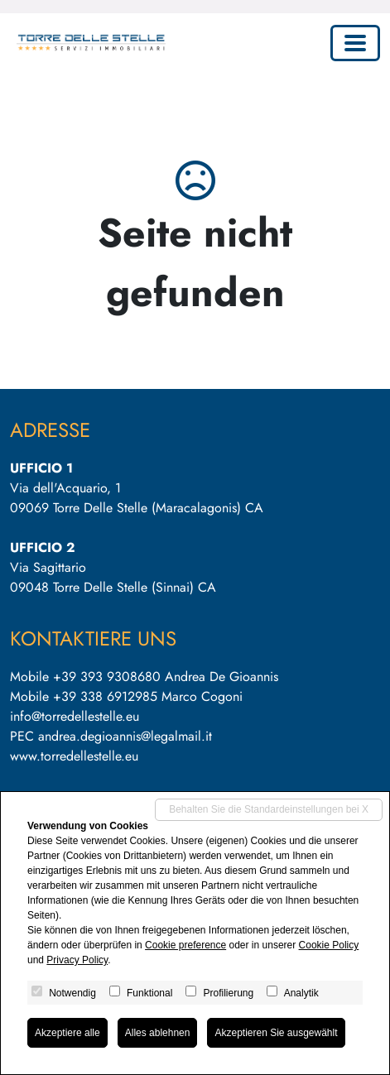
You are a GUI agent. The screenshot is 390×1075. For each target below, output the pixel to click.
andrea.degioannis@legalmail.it (125, 736)
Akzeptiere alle (67, 1033)
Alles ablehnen (157, 1033)
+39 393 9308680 (107, 676)
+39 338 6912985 (105, 696)
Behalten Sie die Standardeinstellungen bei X (268, 809)
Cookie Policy (329, 945)
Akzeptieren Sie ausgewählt (275, 1033)
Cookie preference (185, 945)
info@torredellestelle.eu (74, 716)
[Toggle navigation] (355, 43)
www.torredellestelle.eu (74, 755)
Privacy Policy (77, 960)
